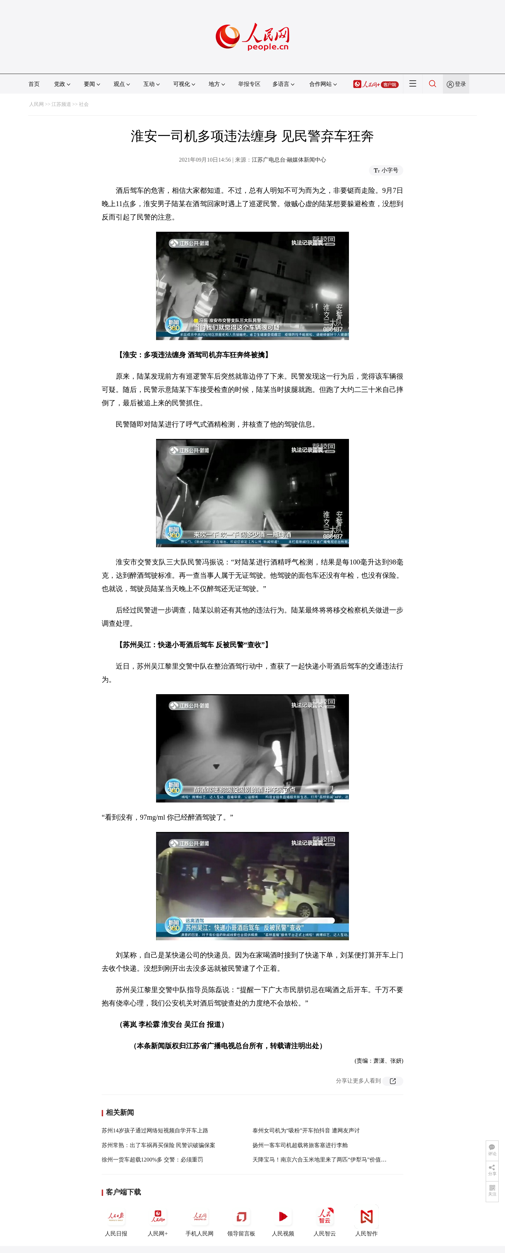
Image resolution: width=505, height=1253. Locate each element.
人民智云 (324, 1220)
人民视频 (283, 1220)
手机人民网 (200, 1220)
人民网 (36, 104)
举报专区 (249, 84)
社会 (84, 104)
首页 (34, 84)
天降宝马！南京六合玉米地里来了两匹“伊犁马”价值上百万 (325, 1160)
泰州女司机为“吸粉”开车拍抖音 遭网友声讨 (306, 1130)
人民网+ (158, 1220)
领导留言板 (241, 1220)
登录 (460, 84)
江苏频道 (61, 104)
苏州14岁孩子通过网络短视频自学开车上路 (155, 1130)
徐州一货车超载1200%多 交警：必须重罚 (152, 1160)
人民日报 (116, 1220)
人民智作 (366, 1220)
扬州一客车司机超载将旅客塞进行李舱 (300, 1145)
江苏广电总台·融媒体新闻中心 (289, 160)
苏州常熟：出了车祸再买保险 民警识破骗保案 (158, 1145)
